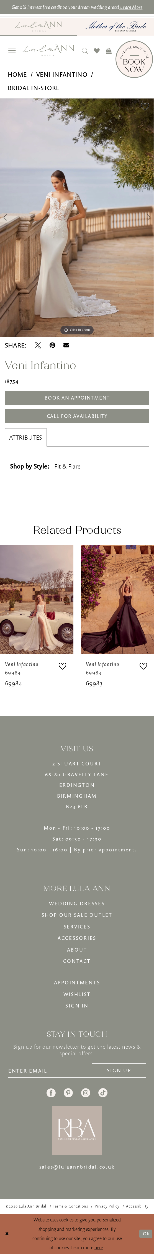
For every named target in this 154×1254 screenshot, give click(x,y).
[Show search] (85, 50)
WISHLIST (77, 994)
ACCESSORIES (77, 938)
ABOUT (77, 949)
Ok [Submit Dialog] (146, 1233)
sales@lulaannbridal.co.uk (77, 1166)
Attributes (25, 437)
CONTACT (77, 961)
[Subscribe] (119, 1070)
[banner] (49, 50)
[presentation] (36, 599)
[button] (12, 50)
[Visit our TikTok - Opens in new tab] (102, 1093)
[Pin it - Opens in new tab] (52, 345)
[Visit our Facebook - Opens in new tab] (51, 1093)
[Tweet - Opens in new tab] (38, 345)
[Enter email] (50, 1070)
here (98, 1248)
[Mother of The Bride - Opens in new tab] (115, 27)
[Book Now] (134, 59)
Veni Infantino (61, 74)
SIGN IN (76, 1005)
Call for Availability (77, 416)
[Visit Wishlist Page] (97, 50)
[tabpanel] (77, 217)
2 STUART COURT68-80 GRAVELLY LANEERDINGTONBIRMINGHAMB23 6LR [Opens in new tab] (77, 785)
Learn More (131, 7)
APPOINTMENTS (77, 982)
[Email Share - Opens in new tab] (66, 345)
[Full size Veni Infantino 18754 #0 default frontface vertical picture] (77, 217)
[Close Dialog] (7, 1234)
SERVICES (77, 926)
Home (17, 74)
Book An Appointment (77, 397)
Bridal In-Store (34, 88)
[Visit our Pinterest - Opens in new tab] (68, 1093)
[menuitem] (38, 27)
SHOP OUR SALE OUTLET (77, 914)
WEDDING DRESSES (77, 903)
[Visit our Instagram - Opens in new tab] (85, 1093)
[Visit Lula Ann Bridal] (38, 26)
